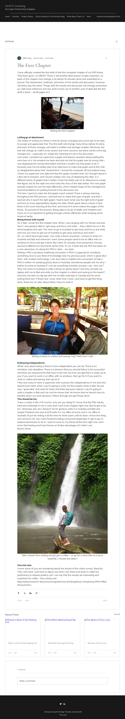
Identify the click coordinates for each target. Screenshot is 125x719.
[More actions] (106, 58)
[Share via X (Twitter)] (24, 593)
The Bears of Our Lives (97, 643)
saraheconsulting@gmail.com (108, 16)
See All (117, 614)
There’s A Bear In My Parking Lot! (22, 643)
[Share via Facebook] (18, 593)
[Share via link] (36, 593)
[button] (117, 41)
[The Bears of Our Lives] (102, 629)
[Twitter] (60, 704)
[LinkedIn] (64, 704)
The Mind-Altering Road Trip (60, 643)
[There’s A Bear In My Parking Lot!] (23, 629)
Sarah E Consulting (15, 5)
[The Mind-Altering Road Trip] (62, 629)
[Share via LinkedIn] (30, 593)
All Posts (9, 41)
